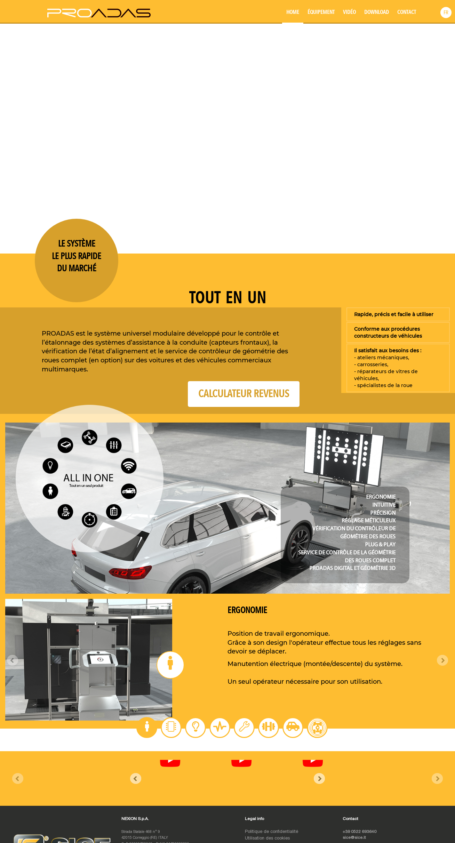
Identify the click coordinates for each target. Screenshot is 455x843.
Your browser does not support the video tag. (227, 137)
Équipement (321, 12)
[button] (446, 12)
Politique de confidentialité (271, 767)
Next (442, 660)
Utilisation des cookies (267, 774)
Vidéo (349, 12)
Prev (12, 660)
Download (376, 12)
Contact (406, 12)
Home (292, 12)
